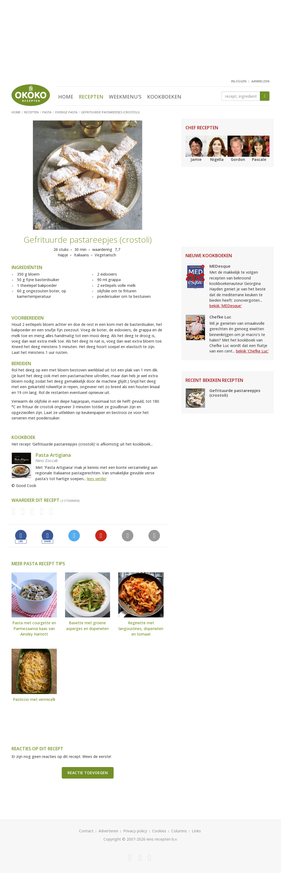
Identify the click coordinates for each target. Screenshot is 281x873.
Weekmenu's (125, 96)
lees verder (96, 478)
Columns (179, 830)
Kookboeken (164, 96)
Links (196, 830)
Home (65, 96)
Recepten (91, 96)
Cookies (159, 830)
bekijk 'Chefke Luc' (252, 351)
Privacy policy (135, 830)
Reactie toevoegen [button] (88, 772)
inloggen (238, 81)
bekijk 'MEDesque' (225, 305)
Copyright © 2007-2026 (124, 839)
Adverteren (108, 830)
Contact (86, 830)
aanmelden (260, 81)
